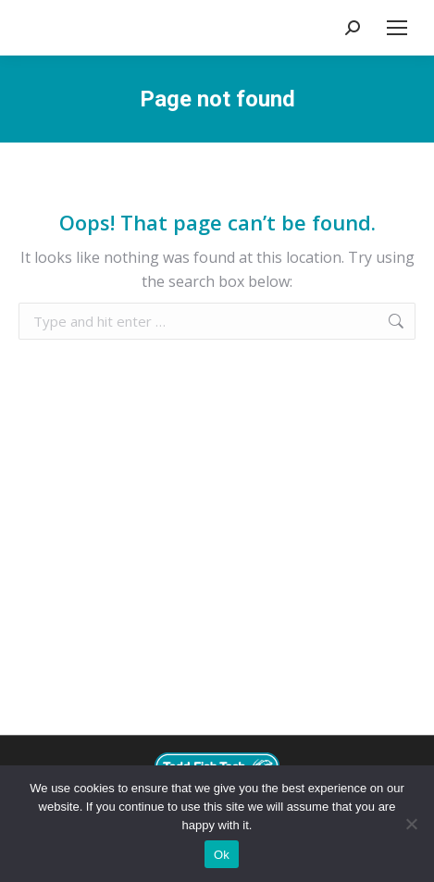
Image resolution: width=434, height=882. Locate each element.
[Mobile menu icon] (396, 27)
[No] (411, 823)
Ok (221, 855)
